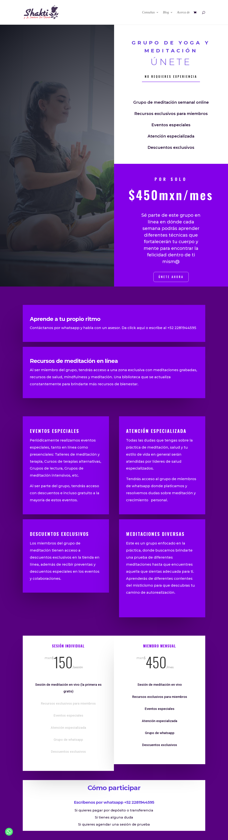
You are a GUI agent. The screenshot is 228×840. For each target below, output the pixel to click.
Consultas (148, 12)
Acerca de (183, 12)
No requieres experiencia (171, 76)
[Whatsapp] (9, 832)
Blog (166, 12)
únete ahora (171, 277)
